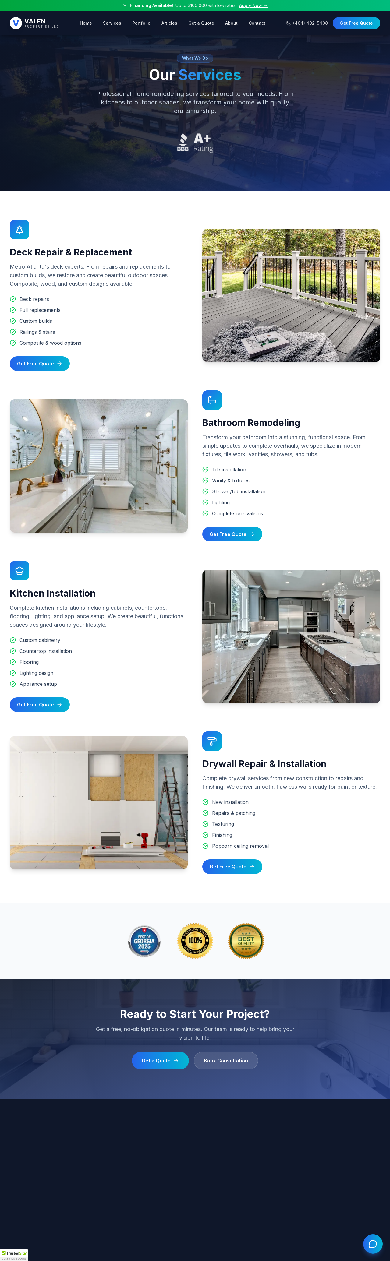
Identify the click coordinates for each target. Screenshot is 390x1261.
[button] (14, 1255)
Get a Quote (201, 22)
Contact (257, 22)
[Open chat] (373, 1244)
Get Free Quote (356, 22)
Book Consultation (226, 1061)
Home (86, 22)
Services (112, 22)
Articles (169, 22)
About (231, 22)
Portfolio (141, 22)
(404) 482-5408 (307, 22)
